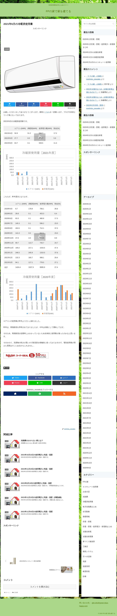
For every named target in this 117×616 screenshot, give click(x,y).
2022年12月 (87, 333)
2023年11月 (87, 279)
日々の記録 (87, 556)
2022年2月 (87, 383)
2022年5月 (87, 368)
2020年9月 (87, 468)
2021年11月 (87, 398)
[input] (98, 24)
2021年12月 (87, 393)
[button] (113, 24)
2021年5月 (87, 428)
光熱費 (6, 367)
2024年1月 (87, 269)
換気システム (88, 551)
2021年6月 (87, 423)
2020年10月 (87, 463)
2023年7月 (87, 298)
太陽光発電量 (88, 536)
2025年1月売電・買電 (91, 39)
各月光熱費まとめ (89, 507)
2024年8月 (87, 234)
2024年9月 (87, 229)
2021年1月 (87, 448)
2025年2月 (87, 204)
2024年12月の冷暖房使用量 (93, 57)
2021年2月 (87, 443)
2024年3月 (87, 259)
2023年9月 (87, 289)
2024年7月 (87, 239)
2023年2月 (87, 323)
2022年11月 (87, 338)
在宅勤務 (86, 512)
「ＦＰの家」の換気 (94, 76)
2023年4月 (87, 313)
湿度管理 (86, 566)
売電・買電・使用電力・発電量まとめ (97, 527)
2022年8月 (87, 353)
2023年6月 (87, 303)
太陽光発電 (87, 532)
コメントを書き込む (40, 586)
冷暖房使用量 (88, 502)
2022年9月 (87, 348)
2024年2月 (87, 264)
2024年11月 (87, 219)
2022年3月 (87, 378)
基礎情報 (86, 517)
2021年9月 (87, 408)
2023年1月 (87, 328)
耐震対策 (86, 571)
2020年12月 (87, 453)
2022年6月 (87, 363)
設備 (84, 576)
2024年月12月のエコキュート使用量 (97, 62)
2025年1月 (87, 209)
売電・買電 (87, 522)
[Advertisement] (39, 37)
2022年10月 (87, 343)
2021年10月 (87, 403)
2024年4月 (87, 254)
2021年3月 (87, 438)
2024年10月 (87, 224)
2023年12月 (87, 274)
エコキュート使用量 (90, 487)
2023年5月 (87, 308)
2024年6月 (87, 244)
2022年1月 (87, 388)
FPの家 (85, 482)
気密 (84, 561)
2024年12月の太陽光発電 (92, 52)
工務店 (85, 546)
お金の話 (86, 492)
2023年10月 (87, 284)
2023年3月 (87, 318)
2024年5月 (87, 249)
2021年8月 (87, 413)
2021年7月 (87, 418)
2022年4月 (87, 373)
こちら (47, 112)
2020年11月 (87, 458)
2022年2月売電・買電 (94, 105)
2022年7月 (87, 358)
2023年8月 (87, 294)
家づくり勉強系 (89, 541)
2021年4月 (87, 433)
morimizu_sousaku (93, 79)
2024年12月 (87, 214)
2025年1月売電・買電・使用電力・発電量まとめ (99, 45)
